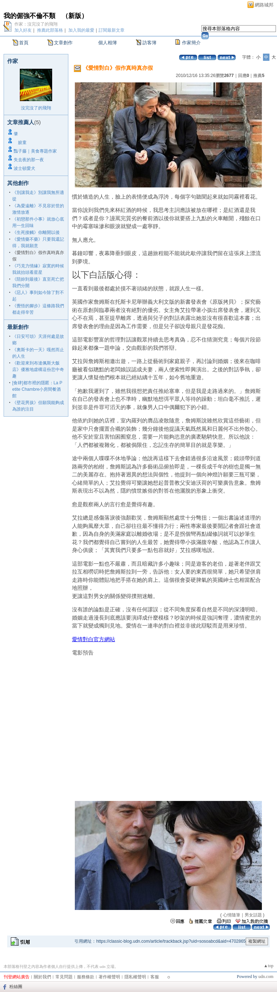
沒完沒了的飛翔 (36, 107)
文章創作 (63, 42)
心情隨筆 (231, 915)
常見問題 (64, 976)
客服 (154, 976)
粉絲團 (15, 986)
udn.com (265, 976)
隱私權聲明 (135, 976)
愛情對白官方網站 (93, 639)
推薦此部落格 (50, 30)
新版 (74, 15)
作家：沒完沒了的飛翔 (36, 24)
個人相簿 (107, 42)
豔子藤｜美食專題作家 (35, 151)
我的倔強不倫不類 (29, 15)
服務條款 (85, 976)
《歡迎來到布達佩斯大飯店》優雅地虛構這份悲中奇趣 (38, 370)
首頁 (23, 42)
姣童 (20, 142)
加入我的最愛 (81, 30)
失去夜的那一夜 (29, 159)
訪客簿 (149, 42)
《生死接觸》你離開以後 (36, 232)
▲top (268, 965)
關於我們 (42, 976)
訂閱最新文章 (111, 30)
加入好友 (23, 30)
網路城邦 (264, 5)
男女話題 (253, 915)
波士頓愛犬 (24, 168)
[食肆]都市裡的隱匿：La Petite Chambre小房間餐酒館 (37, 389)
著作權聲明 (109, 976)
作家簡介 (191, 42)
